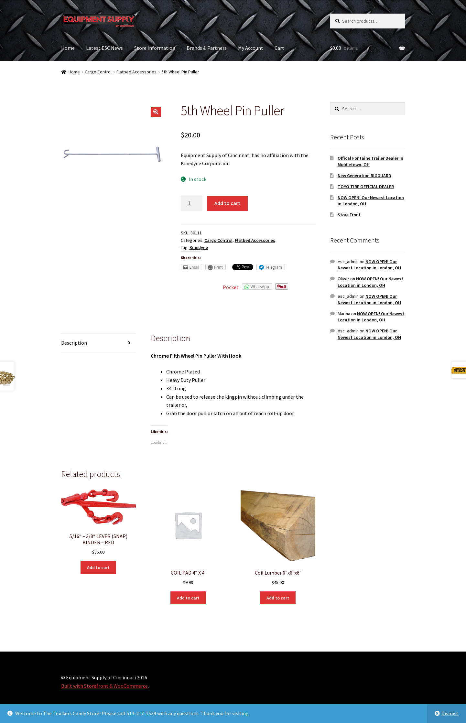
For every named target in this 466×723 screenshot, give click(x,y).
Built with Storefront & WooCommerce (104, 686)
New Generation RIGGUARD (364, 175)
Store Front (349, 215)
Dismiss (450, 713)
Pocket (231, 287)
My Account (250, 48)
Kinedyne (199, 247)
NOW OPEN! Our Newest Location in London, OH (369, 265)
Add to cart (227, 203)
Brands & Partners (207, 48)
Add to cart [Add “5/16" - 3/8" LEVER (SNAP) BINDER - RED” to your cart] (98, 567)
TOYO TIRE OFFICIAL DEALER (366, 186)
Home (68, 48)
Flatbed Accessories (136, 72)
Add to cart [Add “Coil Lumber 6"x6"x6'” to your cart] (277, 598)
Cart (279, 48)
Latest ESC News (104, 48)
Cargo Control (98, 72)
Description (74, 343)
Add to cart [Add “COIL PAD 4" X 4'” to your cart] (188, 598)
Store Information (154, 48)
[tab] (98, 343)
